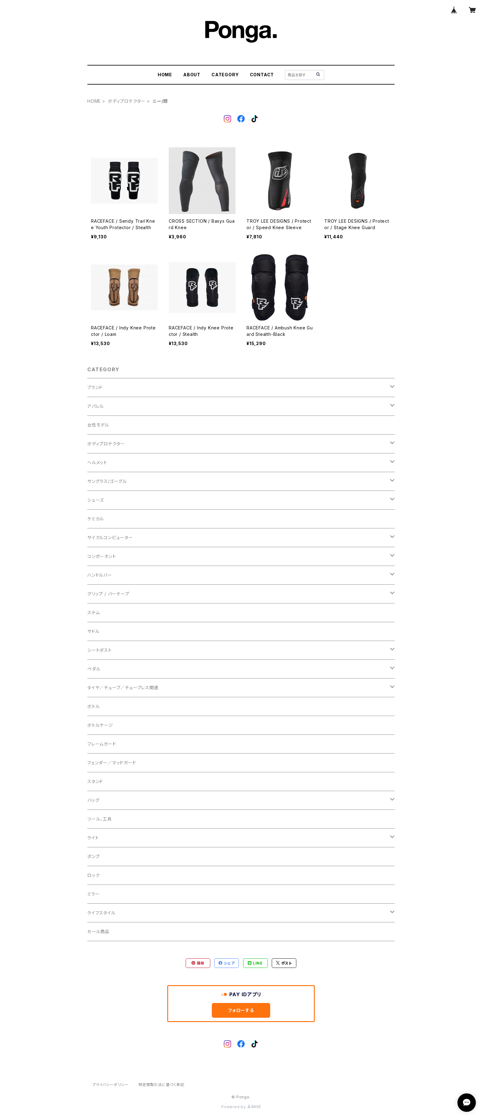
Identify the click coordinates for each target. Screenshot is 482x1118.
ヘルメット (97, 462)
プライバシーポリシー (110, 1084)
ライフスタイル (101, 912)
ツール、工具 (99, 819)
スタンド (95, 781)
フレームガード (101, 743)
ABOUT (191, 74)
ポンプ (93, 856)
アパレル (95, 406)
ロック (93, 875)
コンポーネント (101, 556)
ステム (93, 612)
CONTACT (262, 74)
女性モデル (98, 425)
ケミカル (95, 518)
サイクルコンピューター (110, 537)
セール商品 (98, 931)
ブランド (95, 387)
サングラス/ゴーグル (107, 481)
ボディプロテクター (126, 101)
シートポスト (99, 650)
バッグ (93, 800)
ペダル (93, 668)
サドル (93, 631)
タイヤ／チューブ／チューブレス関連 (123, 687)
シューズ (95, 500)
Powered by (241, 1106)
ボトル (93, 706)
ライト (93, 837)
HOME (165, 74)
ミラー (93, 894)
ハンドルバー (99, 575)
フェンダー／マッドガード (111, 762)
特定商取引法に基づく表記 (161, 1084)
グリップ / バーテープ (108, 593)
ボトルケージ (100, 725)
